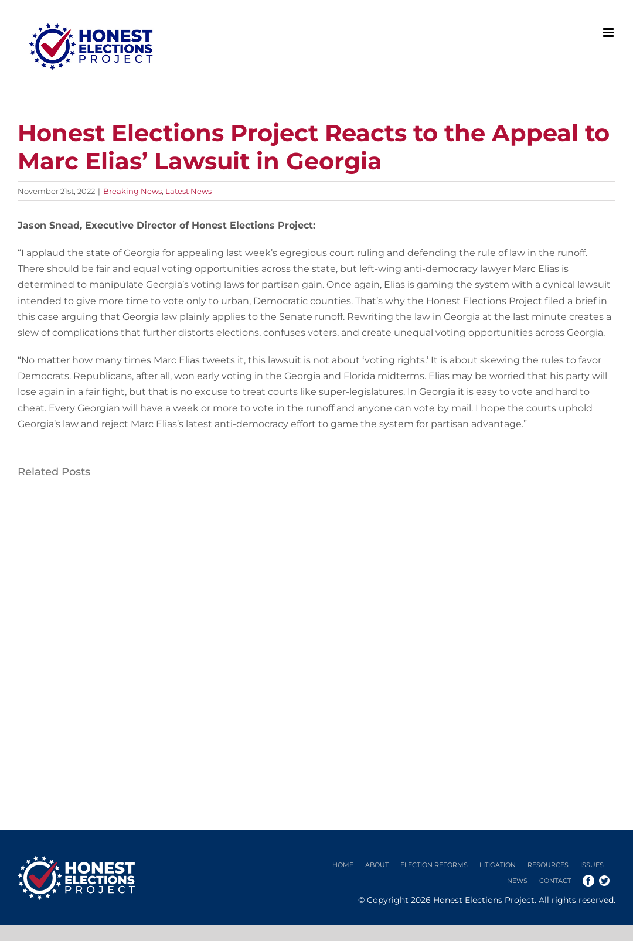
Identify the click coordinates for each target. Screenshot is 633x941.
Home (342, 865)
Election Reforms (434, 865)
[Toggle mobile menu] (609, 32)
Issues (592, 865)
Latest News (188, 191)
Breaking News (132, 191)
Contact (555, 881)
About (377, 865)
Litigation (497, 865)
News (517, 881)
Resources (548, 865)
